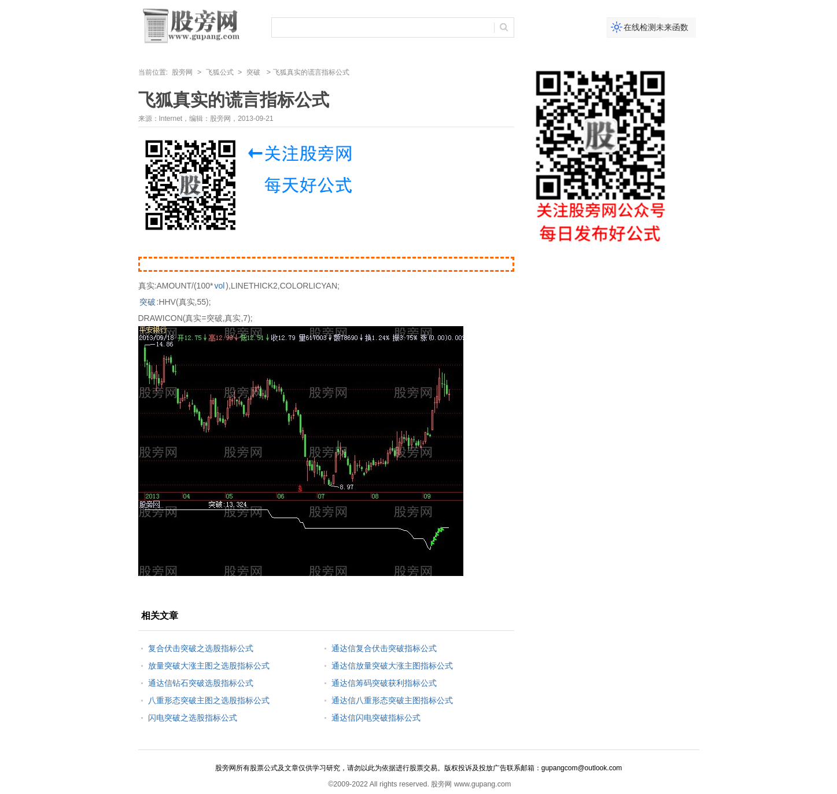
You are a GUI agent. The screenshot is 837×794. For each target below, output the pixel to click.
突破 (253, 72)
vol (219, 285)
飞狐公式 (220, 72)
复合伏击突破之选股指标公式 (200, 648)
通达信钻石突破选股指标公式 (200, 683)
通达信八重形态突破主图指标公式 (392, 700)
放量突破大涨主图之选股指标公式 (209, 665)
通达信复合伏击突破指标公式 (384, 648)
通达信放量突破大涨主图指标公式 (392, 665)
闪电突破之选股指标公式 (192, 717)
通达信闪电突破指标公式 (376, 717)
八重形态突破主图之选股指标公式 (209, 700)
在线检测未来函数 (656, 27)
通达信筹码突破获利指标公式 (384, 683)
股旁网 (182, 72)
